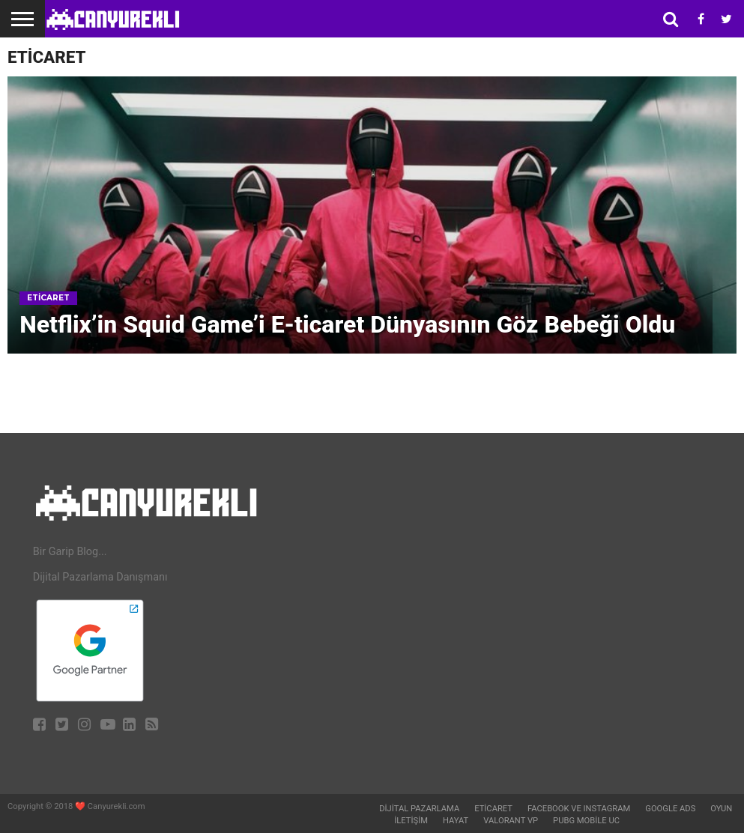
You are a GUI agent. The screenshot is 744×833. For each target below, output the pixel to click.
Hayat (455, 821)
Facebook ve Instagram (578, 809)
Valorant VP (510, 821)
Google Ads (670, 809)
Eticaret (493, 809)
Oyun (721, 809)
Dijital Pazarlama (419, 809)
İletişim (411, 821)
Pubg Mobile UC (586, 821)
